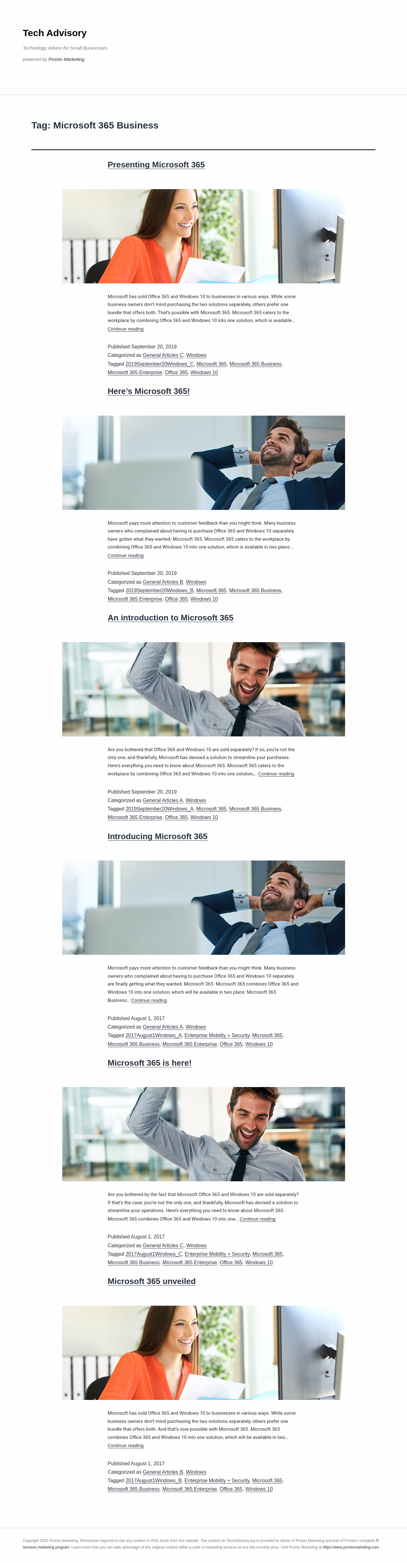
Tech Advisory (55, 33)
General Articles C (163, 355)
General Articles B (163, 582)
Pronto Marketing (66, 59)
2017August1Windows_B (153, 1480)
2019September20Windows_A (159, 809)
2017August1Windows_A (153, 1035)
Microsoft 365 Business (255, 364)
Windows (196, 355)
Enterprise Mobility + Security (216, 1035)
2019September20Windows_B (159, 590)
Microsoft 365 (211, 364)
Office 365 (176, 372)
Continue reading (126, 328)
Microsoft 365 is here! (150, 1063)
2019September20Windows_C (159, 364)
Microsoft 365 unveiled (152, 1281)
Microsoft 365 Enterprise (135, 372)
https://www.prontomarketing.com (350, 1547)
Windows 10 (204, 372)
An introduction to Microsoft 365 (171, 617)
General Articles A (163, 800)
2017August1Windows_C (153, 1254)
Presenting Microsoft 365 (156, 164)
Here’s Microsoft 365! (149, 391)
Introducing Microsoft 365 (158, 836)
